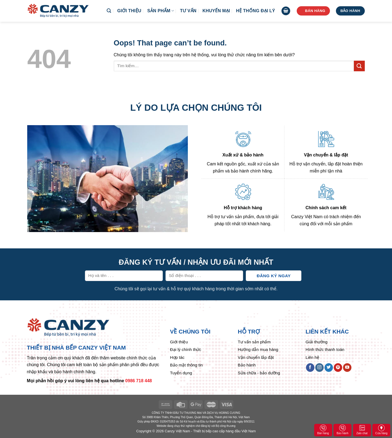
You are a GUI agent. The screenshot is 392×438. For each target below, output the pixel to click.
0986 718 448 (138, 380)
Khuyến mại (216, 10)
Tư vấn (188, 10)
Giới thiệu (129, 10)
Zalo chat (361, 430)
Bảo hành (342, 430)
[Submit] (359, 66)
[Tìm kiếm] (109, 10)
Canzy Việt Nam (177, 431)
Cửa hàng (381, 430)
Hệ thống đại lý (255, 10)
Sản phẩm (160, 10)
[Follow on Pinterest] (338, 367)
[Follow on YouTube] (347, 367)
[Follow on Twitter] (328, 367)
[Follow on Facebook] (310, 367)
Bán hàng (323, 430)
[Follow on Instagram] (319, 367)
